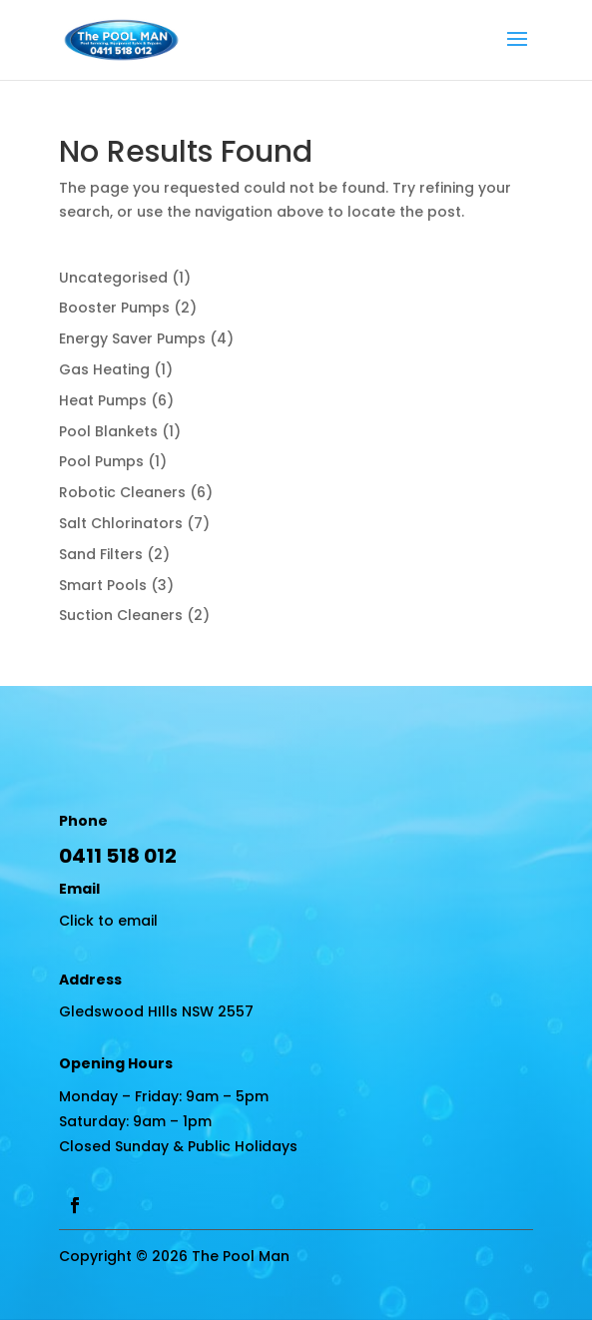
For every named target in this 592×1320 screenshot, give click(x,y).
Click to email (108, 921)
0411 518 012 (118, 856)
